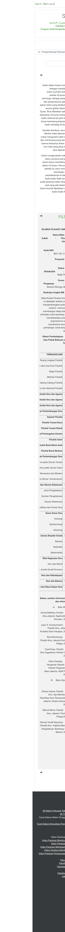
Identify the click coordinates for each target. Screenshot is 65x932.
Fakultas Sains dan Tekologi (46, 883)
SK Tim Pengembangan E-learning (43, 814)
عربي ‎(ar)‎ (58, 912)
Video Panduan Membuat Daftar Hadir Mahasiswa (36, 850)
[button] (48, 69)
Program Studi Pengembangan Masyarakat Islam (32, 29)
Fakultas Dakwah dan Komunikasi (39, 26)
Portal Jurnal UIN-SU (50, 902)
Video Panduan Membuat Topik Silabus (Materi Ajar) (35, 840)
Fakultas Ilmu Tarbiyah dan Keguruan (42, 866)
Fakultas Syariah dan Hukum (46, 870)
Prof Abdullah (45, 780)
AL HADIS (46, 76)
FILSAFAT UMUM (40, 217)
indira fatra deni (44, 765)
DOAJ (57, 909)
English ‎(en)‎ (54, 916)
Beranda (59, 804)
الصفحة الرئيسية (52, 22)
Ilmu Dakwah (44, 773)
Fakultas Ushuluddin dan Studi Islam (42, 873)
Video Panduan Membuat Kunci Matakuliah (39, 843)
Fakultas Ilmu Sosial (50, 879)
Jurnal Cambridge (51, 906)
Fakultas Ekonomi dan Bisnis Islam (43, 863)
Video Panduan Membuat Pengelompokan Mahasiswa (34, 847)
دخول (5, 3)
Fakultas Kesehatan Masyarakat (44, 876)
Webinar (59, 889)
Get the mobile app (53, 928)
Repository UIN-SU (51, 899)
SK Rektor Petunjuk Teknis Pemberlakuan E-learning (35, 811)
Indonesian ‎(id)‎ (53, 919)
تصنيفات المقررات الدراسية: (47, 46)
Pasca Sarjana (53, 886)
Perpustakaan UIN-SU (50, 896)
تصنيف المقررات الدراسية (29, 22)
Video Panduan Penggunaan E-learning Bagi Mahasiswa (33, 853)
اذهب (55, 69)
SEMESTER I (50, 32)
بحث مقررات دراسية (50, 59)
